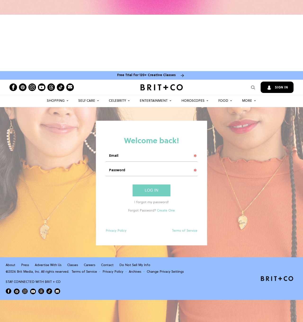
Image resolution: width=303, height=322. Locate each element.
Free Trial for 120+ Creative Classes (146, 75)
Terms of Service (184, 231)
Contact (107, 265)
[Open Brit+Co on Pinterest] (17, 291)
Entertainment (154, 101)
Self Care (86, 101)
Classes (72, 265)
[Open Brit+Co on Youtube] (33, 291)
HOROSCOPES (193, 101)
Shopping (56, 101)
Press (25, 265)
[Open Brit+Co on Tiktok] (49, 291)
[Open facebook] (13, 87)
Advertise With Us (48, 265)
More (247, 101)
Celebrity (117, 101)
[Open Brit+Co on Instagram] (25, 291)
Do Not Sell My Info (134, 265)
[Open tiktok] (60, 87)
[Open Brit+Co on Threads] (41, 291)
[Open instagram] (32, 87)
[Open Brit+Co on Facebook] (8, 291)
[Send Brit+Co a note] (70, 87)
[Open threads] (51, 87)
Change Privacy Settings (165, 272)
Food (223, 101)
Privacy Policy (116, 231)
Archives (135, 272)
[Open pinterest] (23, 87)
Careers (89, 265)
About (10, 265)
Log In (151, 190)
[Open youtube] (41, 87)
